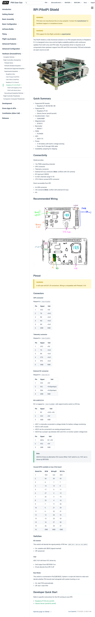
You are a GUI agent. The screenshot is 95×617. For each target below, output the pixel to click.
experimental (66, 34)
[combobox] (34, 2)
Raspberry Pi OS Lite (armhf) (44, 601)
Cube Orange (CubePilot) (12, 77)
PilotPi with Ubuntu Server (14, 90)
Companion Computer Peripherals (13, 99)
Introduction (6, 9)
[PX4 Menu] (47, 3)
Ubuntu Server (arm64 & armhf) (45, 603)
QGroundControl (57, 3)
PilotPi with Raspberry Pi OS (14, 87)
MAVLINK (78, 3)
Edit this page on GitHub (41, 612)
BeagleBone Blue (10, 74)
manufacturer (81, 21)
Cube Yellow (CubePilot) (12, 79)
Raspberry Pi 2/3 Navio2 (12, 82)
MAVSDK (68, 3)
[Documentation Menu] (86, 3)
